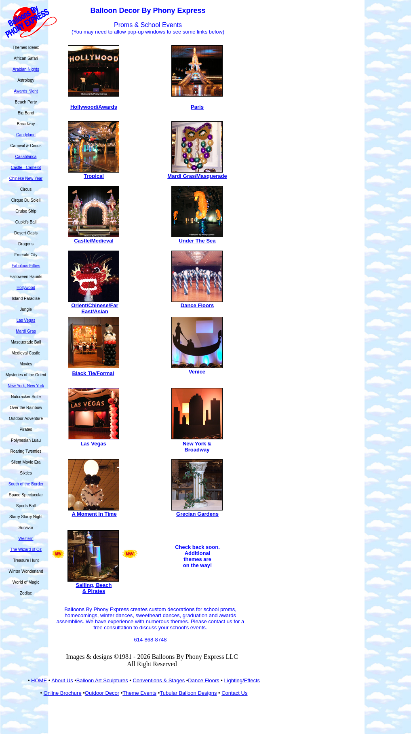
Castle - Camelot (26, 167)
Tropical (94, 176)
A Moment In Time (94, 514)
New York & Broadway (197, 447)
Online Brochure (63, 693)
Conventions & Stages (159, 680)
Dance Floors (197, 305)
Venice (197, 372)
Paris (197, 107)
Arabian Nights (26, 69)
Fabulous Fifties (26, 266)
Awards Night (26, 91)
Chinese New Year (25, 178)
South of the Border (26, 484)
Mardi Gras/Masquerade (197, 176)
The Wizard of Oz (26, 549)
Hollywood (26, 287)
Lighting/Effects (242, 680)
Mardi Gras (26, 331)
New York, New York (26, 386)
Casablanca (26, 156)
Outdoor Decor (102, 693)
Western (25, 538)
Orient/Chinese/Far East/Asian (94, 308)
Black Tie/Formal (93, 373)
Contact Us (234, 693)
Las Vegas (26, 320)
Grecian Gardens (197, 514)
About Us (62, 680)
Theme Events (139, 693)
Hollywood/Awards (93, 107)
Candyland (26, 135)
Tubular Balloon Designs (188, 693)
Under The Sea (197, 241)
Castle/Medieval (94, 241)
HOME (39, 680)
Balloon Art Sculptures (102, 680)
